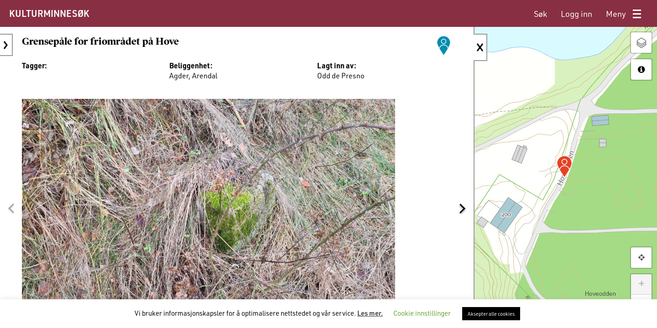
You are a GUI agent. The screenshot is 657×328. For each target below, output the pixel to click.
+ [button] (641, 284)
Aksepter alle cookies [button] (491, 313)
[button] (11, 208)
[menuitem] (540, 13)
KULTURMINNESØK (49, 13)
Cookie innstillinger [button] (422, 313)
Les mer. (370, 313)
